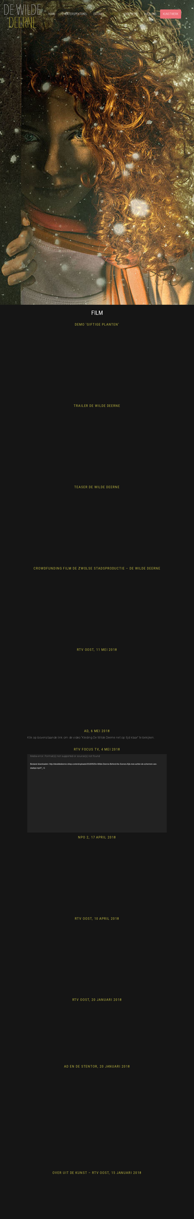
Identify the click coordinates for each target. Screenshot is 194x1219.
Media (114, 14)
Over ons (150, 14)
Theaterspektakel (74, 14)
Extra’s (99, 14)
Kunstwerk (170, 14)
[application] (97, 793)
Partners (131, 14)
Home (51, 14)
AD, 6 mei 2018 (97, 731)
